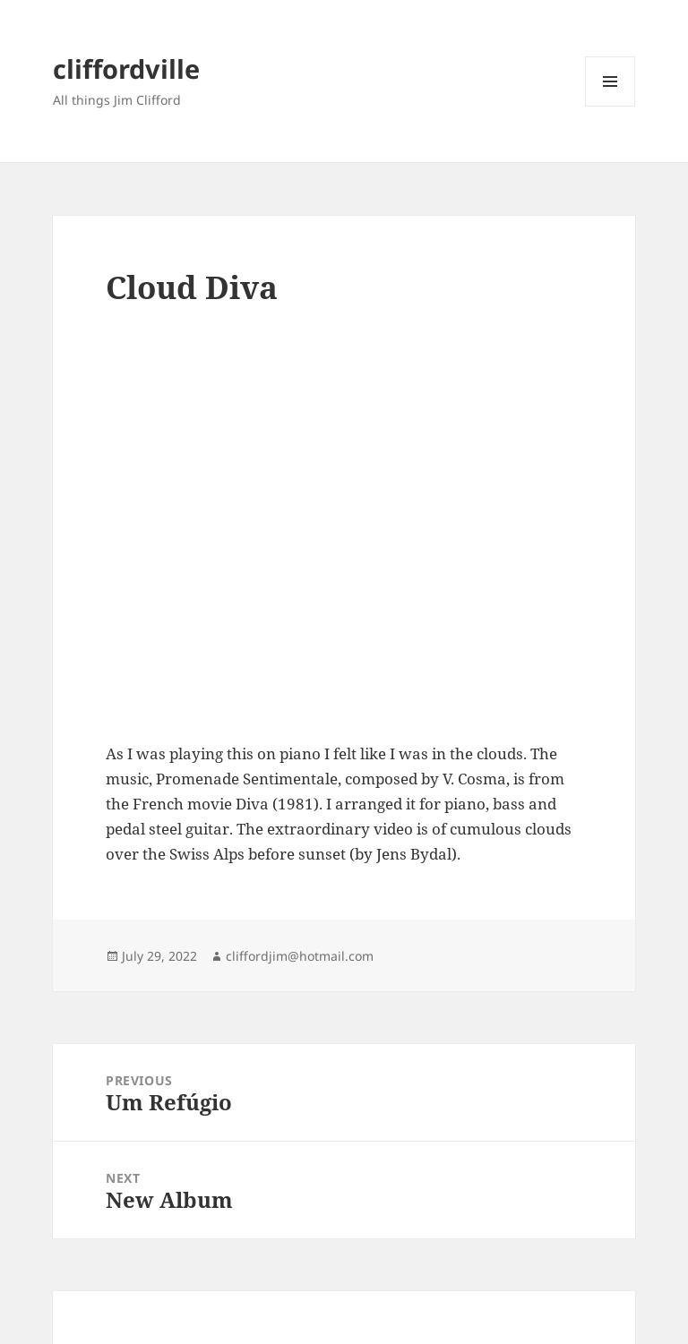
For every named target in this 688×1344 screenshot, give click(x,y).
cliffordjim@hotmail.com (300, 955)
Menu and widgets (610, 106)
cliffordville (126, 68)
